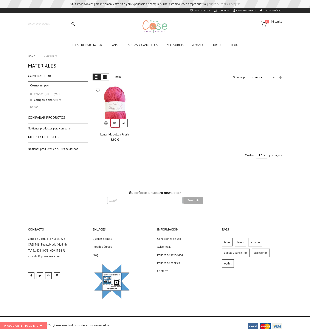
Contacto (162, 271)
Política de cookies (168, 263)
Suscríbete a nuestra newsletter (155, 193)
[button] (98, 90)
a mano (255, 242)
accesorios (260, 253)
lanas (240, 242)
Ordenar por (240, 77)
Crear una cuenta (246, 10)
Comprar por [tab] (39, 76)
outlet (227, 263)
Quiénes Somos (102, 239)
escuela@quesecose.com (44, 256)
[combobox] (53, 24)
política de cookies (218, 4)
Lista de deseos (202, 10)
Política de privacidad (170, 255)
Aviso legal (164, 247)
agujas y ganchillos (235, 253)
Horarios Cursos (102, 247)
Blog (95, 255)
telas (227, 242)
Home (32, 56)
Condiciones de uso (169, 239)
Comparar (223, 10)
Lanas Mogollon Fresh (114, 134)
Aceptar (235, 4)
